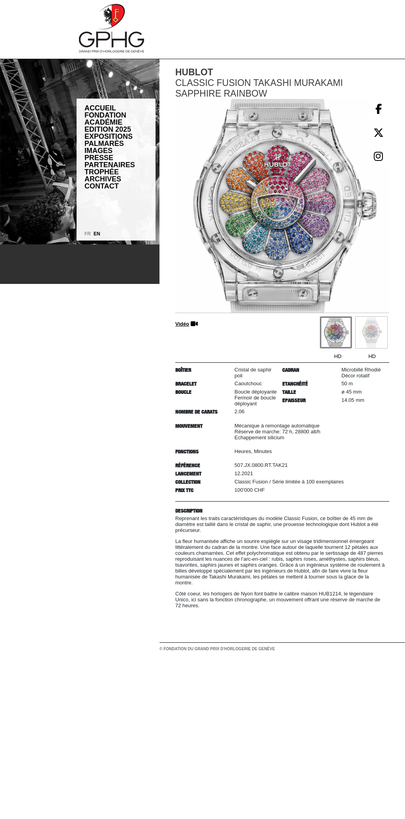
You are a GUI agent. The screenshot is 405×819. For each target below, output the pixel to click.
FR (87, 234)
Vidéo (182, 324)
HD (337, 356)
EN (97, 234)
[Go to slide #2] (371, 332)
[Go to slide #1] (336, 332)
